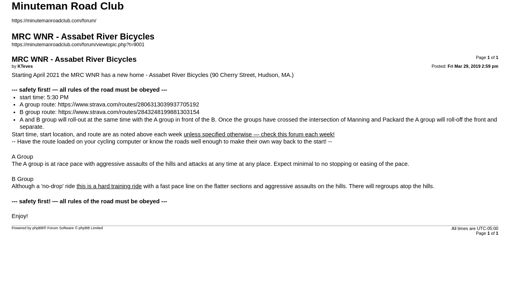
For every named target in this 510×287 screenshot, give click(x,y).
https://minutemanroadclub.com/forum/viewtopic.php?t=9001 (78, 44)
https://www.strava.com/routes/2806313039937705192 (128, 104)
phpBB (37, 228)
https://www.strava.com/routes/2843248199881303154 (128, 112)
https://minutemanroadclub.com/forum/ (54, 21)
